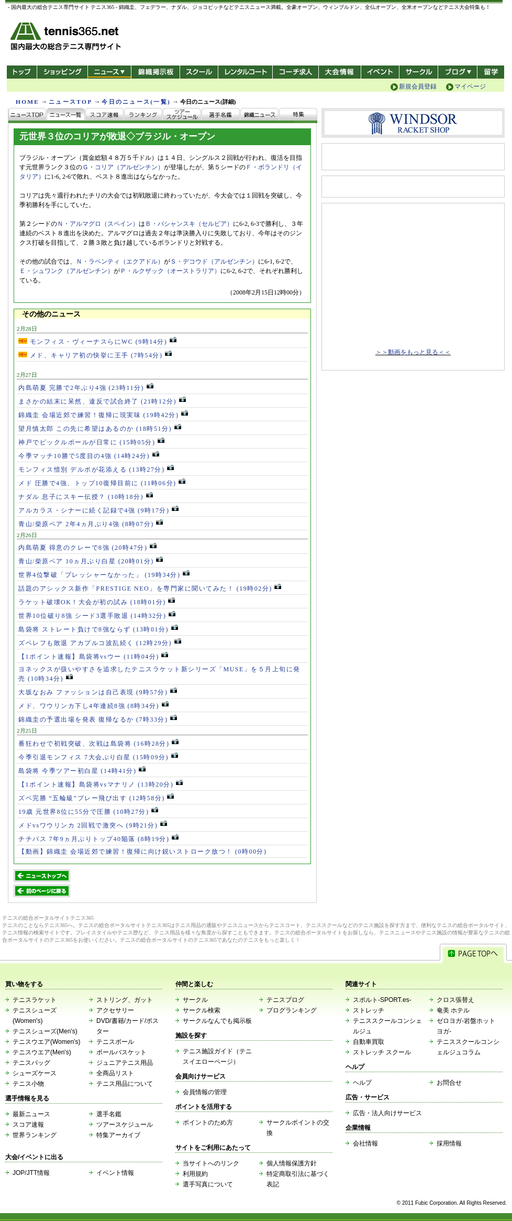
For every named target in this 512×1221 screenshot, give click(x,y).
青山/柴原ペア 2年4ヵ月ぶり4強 (90, 524)
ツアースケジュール (124, 1124)
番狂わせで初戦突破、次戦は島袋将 (98, 743)
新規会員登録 (418, 86)
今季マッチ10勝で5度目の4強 (88, 456)
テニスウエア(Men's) (42, 1052)
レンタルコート (246, 72)
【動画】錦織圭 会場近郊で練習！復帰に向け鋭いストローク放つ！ (142, 851)
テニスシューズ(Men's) (45, 1031)
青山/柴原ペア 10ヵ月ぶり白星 (90, 561)
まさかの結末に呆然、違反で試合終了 (102, 401)
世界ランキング (35, 1135)
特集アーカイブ (118, 1135)
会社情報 (365, 1143)
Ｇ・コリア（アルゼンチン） (123, 167)
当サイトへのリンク (211, 1163)
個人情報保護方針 (291, 1163)
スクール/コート (199, 72)
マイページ (470, 86)
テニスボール (115, 1041)
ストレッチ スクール (382, 1052)
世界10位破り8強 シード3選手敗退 (96, 615)
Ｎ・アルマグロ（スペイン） (98, 223)
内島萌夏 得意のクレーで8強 (87, 547)
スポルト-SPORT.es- (382, 1000)
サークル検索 (201, 1010)
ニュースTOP (70, 102)
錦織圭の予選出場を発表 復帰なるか (97, 719)
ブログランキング (291, 1010)
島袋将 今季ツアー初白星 (82, 771)
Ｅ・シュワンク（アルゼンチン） (66, 271)
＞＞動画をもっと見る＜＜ (413, 352)
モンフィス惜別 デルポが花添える (96, 469)
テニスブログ (285, 1000)
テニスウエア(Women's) (46, 1041)
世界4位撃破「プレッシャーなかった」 (104, 575)
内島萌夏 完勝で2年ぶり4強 (85, 387)
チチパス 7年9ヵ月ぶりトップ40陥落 (98, 839)
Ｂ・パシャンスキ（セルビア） (189, 223)
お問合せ (449, 1082)
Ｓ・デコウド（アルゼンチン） (214, 261)
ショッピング (62, 72)
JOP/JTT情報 (31, 1172)
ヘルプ (362, 1082)
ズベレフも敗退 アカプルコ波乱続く (99, 643)
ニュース (109, 72)
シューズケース (35, 1073)
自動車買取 (368, 1041)
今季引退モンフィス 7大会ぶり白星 (98, 757)
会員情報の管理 (205, 1092)
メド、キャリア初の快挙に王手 (95, 355)
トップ (22, 72)
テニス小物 (28, 1083)
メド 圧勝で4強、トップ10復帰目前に (101, 483)
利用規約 (195, 1174)
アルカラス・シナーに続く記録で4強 (98, 510)
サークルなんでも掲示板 (217, 1020)
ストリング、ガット (124, 1000)
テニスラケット (35, 1000)
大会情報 (339, 72)
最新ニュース (31, 1114)
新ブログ (457, 72)
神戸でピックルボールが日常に (91, 442)
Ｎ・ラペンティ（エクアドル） (120, 261)
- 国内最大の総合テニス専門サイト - (66, 38)
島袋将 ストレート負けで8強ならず (98, 629)
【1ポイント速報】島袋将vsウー (93, 656)
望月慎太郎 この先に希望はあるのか (99, 428)
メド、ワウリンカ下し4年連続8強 (93, 706)
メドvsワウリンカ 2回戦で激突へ (92, 825)
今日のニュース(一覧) (136, 102)
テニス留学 (490, 72)
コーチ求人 (296, 72)
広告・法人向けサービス (387, 1113)
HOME (27, 102)
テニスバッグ (31, 1062)
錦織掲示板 (155, 72)
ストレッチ (368, 1010)
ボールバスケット (121, 1052)
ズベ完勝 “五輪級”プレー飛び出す (96, 798)
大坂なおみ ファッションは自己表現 (97, 692)
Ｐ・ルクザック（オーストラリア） (170, 271)
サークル (418, 72)
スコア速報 (28, 1124)
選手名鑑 (108, 1114)
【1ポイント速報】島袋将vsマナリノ (100, 784)
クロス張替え (455, 1000)
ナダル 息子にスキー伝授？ (85, 496)
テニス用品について (124, 1083)
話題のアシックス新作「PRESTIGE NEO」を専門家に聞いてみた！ (149, 588)
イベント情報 (115, 1172)
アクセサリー (115, 1010)
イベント (380, 72)
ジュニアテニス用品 (124, 1062)
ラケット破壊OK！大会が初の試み (96, 602)
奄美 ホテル (453, 1010)
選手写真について (208, 1184)
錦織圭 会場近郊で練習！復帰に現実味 (103, 415)
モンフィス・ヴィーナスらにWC (97, 341)
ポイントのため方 (208, 1122)
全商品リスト (115, 1073)
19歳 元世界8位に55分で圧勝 (88, 811)
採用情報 (449, 1143)
